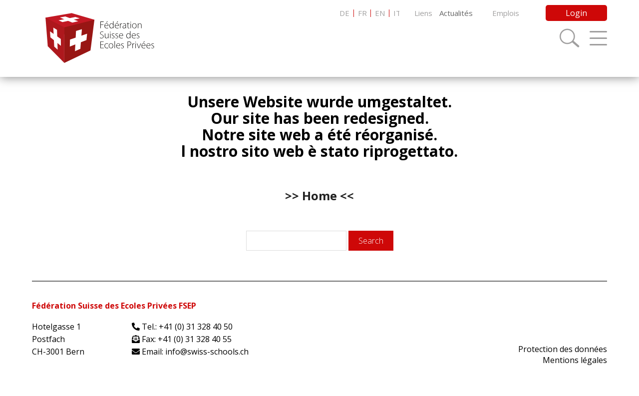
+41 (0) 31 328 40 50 (196, 326)
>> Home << (319, 195)
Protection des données (562, 349)
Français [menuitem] (362, 13)
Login (576, 12)
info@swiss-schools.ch (207, 351)
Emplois (505, 12)
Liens (423, 12)
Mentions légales (575, 360)
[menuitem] (344, 13)
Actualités (456, 12)
